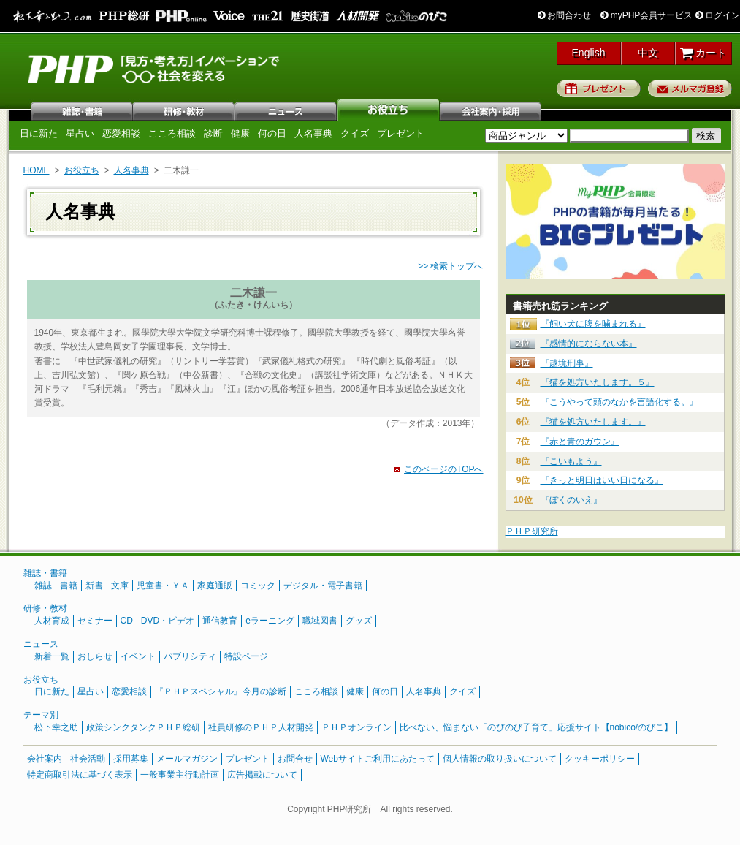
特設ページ (246, 656)
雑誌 (82, 110)
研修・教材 (184, 110)
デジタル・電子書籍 (322, 585)
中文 (648, 52)
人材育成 (51, 620)
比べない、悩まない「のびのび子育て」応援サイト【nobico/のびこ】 (537, 727)
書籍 (68, 585)
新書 (94, 585)
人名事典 (313, 133)
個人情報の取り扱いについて (500, 759)
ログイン (717, 15)
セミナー (94, 620)
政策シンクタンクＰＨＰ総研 (143, 727)
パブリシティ (190, 656)
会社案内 (491, 110)
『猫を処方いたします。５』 (598, 382)
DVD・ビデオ (167, 620)
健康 (240, 133)
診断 (213, 133)
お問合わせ (564, 15)
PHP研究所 (155, 68)
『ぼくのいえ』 (571, 500)
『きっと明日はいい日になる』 (602, 480)
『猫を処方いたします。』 (593, 422)
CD (127, 620)
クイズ (354, 133)
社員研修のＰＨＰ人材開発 (260, 727)
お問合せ (295, 759)
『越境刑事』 (567, 363)
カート (703, 52)
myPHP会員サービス (646, 15)
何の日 (272, 133)
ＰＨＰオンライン (356, 727)
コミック (257, 585)
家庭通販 (214, 585)
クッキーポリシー (600, 759)
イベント (138, 656)
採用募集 (130, 759)
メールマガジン (187, 759)
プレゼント (599, 88)
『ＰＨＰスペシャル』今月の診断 (220, 691)
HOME (36, 170)
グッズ (359, 620)
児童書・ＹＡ (163, 585)
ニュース (286, 110)
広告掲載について (262, 775)
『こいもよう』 (571, 461)
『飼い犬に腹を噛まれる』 (593, 324)
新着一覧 (51, 656)
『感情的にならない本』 (589, 343)
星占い (80, 133)
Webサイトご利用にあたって (378, 759)
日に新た (39, 133)
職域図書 (319, 620)
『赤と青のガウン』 (580, 441)
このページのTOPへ (443, 469)
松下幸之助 (56, 727)
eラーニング (269, 620)
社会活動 (87, 759)
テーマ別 (40, 715)
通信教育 (219, 620)
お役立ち (388, 110)
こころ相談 (172, 133)
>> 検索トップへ (450, 266)
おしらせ (94, 656)
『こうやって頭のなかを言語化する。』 (619, 402)
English (589, 52)
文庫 (120, 585)
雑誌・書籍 (45, 573)
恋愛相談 (121, 133)
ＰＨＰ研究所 (532, 531)
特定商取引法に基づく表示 (79, 775)
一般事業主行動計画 (179, 775)
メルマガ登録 (690, 88)
